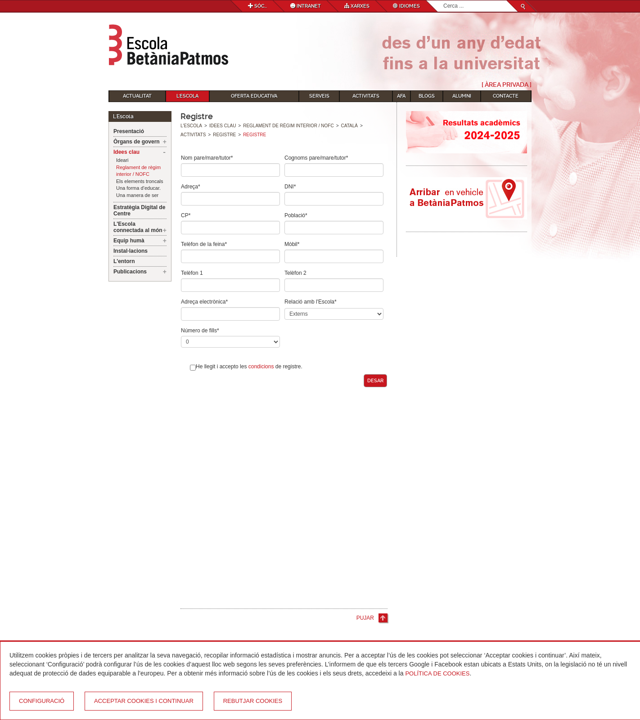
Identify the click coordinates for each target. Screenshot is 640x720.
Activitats (365, 96)
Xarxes (357, 6)
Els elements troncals (139, 181)
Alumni (461, 96)
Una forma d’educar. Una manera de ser (138, 191)
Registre (224, 134)
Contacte (505, 96)
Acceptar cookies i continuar (144, 701)
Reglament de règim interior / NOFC (138, 171)
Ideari (122, 160)
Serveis (319, 96)
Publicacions (130, 271)
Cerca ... (443, 0)
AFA (401, 96)
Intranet (305, 6)
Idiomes (406, 6)
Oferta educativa (254, 96)
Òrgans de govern (136, 142)
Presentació (128, 131)
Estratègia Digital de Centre (139, 210)
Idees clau (126, 152)
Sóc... (257, 6)
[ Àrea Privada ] (507, 84)
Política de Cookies (437, 673)
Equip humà (128, 240)
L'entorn (124, 261)
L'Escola (187, 96)
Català (349, 125)
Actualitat (137, 96)
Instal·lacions (130, 251)
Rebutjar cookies (252, 701)
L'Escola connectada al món (137, 227)
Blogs (427, 96)
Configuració (41, 701)
